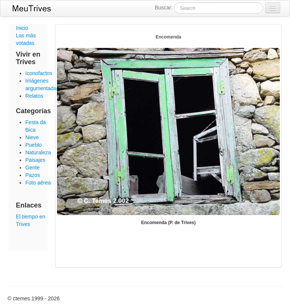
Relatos (34, 96)
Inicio (22, 28)
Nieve (32, 137)
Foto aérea (38, 183)
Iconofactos (38, 73)
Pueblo (33, 145)
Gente (32, 168)
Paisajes (35, 160)
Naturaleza (38, 152)
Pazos (32, 175)
